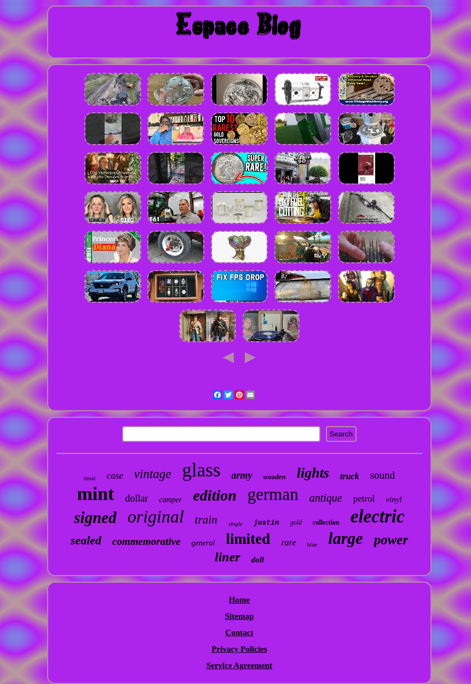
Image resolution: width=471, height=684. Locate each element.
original (156, 516)
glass (201, 470)
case (115, 475)
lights (313, 473)
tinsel (90, 478)
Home (239, 599)
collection (326, 522)
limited (248, 539)
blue (312, 544)
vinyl (393, 499)
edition (214, 495)
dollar (136, 498)
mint (95, 494)
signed (95, 517)
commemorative (146, 541)
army (242, 475)
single (235, 523)
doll (257, 559)
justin (266, 523)
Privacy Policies (239, 649)
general (203, 543)
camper (170, 500)
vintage (152, 474)
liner (227, 557)
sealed (86, 540)
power (391, 539)
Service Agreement (239, 665)
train (206, 519)
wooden (274, 477)
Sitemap (239, 616)
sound (382, 475)
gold (296, 522)
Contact (240, 632)
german (273, 494)
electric (378, 516)
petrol (364, 498)
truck (349, 476)
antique (325, 498)
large (345, 538)
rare (288, 542)
